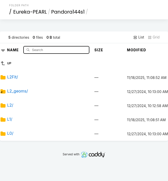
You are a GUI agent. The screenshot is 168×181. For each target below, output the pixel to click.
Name (13, 50)
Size (98, 50)
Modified (136, 50)
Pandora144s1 (68, 11)
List (138, 37)
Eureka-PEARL (30, 11)
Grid (154, 37)
